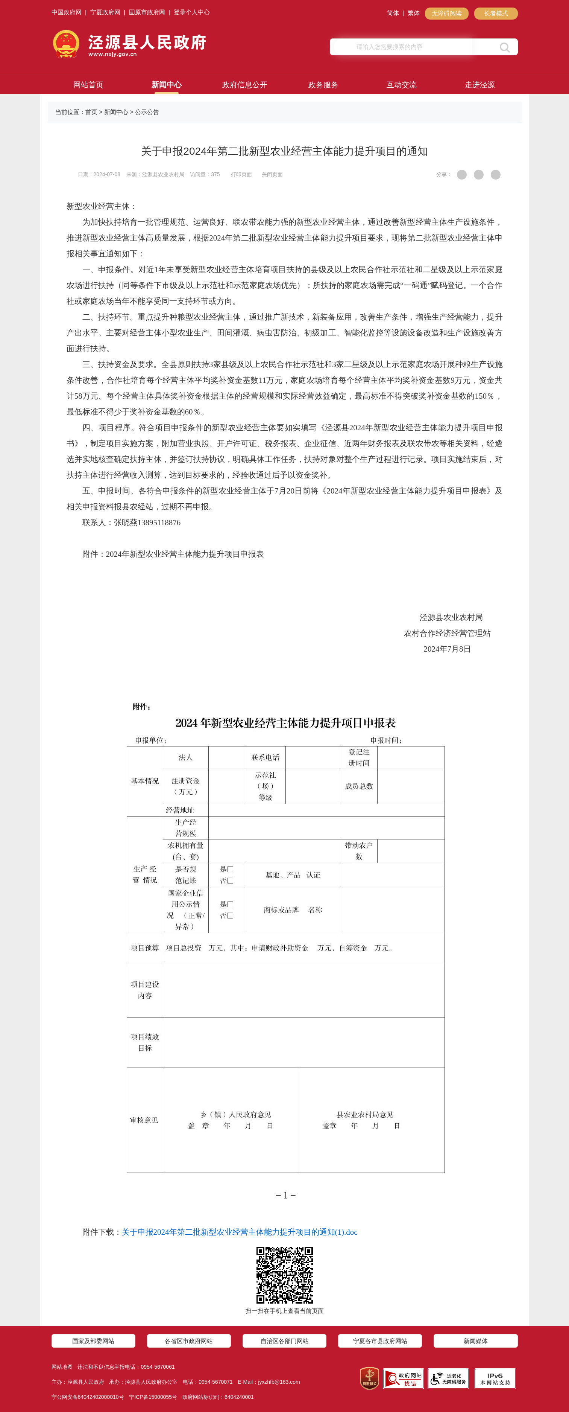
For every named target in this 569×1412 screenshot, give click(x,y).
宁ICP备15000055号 (153, 1397)
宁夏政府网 (105, 12)
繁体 (414, 13)
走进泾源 (480, 85)
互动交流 (402, 85)
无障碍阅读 (447, 13)
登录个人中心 (192, 12)
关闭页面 (272, 174)
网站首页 (88, 85)
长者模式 (496, 13)
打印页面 (241, 174)
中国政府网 (67, 12)
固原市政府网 (147, 12)
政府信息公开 (244, 85)
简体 (393, 13)
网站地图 (62, 1367)
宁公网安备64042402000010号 (88, 1397)
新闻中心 (167, 85)
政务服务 (323, 85)
